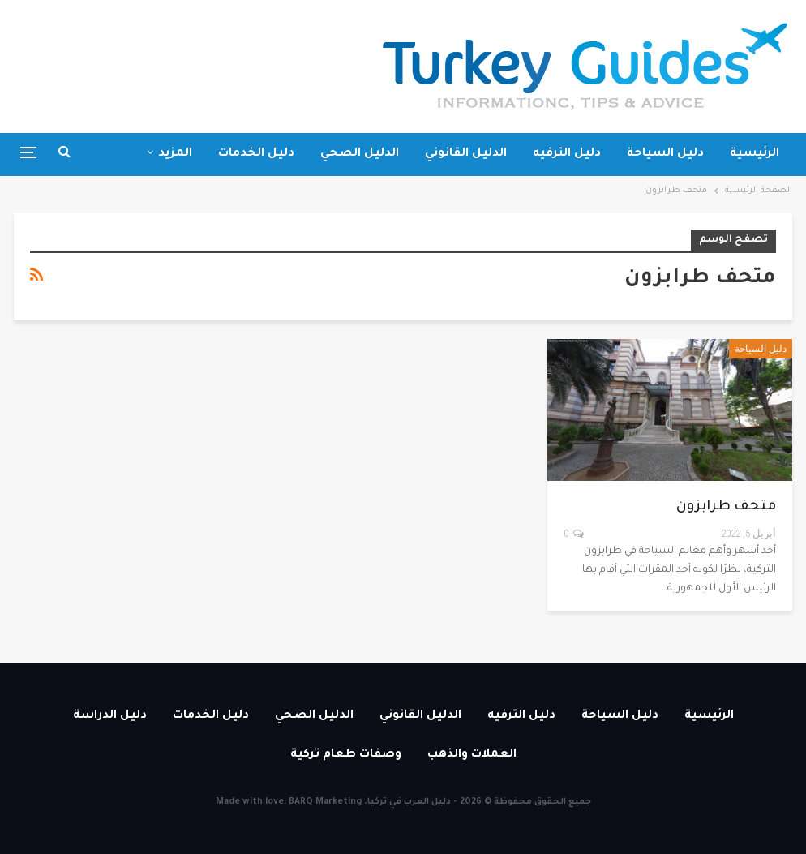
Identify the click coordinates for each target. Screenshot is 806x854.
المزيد (175, 154)
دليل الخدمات (256, 154)
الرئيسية (754, 154)
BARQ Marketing (325, 802)
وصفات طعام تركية (345, 755)
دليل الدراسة (110, 716)
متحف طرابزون (726, 507)
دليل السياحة (665, 154)
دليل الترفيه (567, 154)
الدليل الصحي (359, 154)
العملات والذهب (472, 755)
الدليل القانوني (466, 154)
